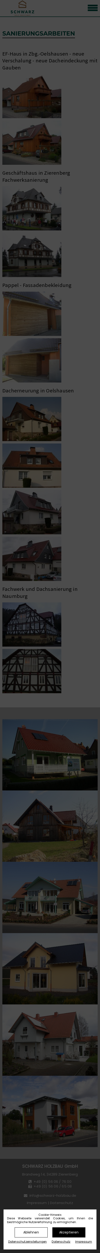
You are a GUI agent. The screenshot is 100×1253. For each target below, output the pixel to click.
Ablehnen (31, 1232)
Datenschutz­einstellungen (27, 1242)
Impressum (83, 1242)
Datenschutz (61, 1242)
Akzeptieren (69, 1232)
